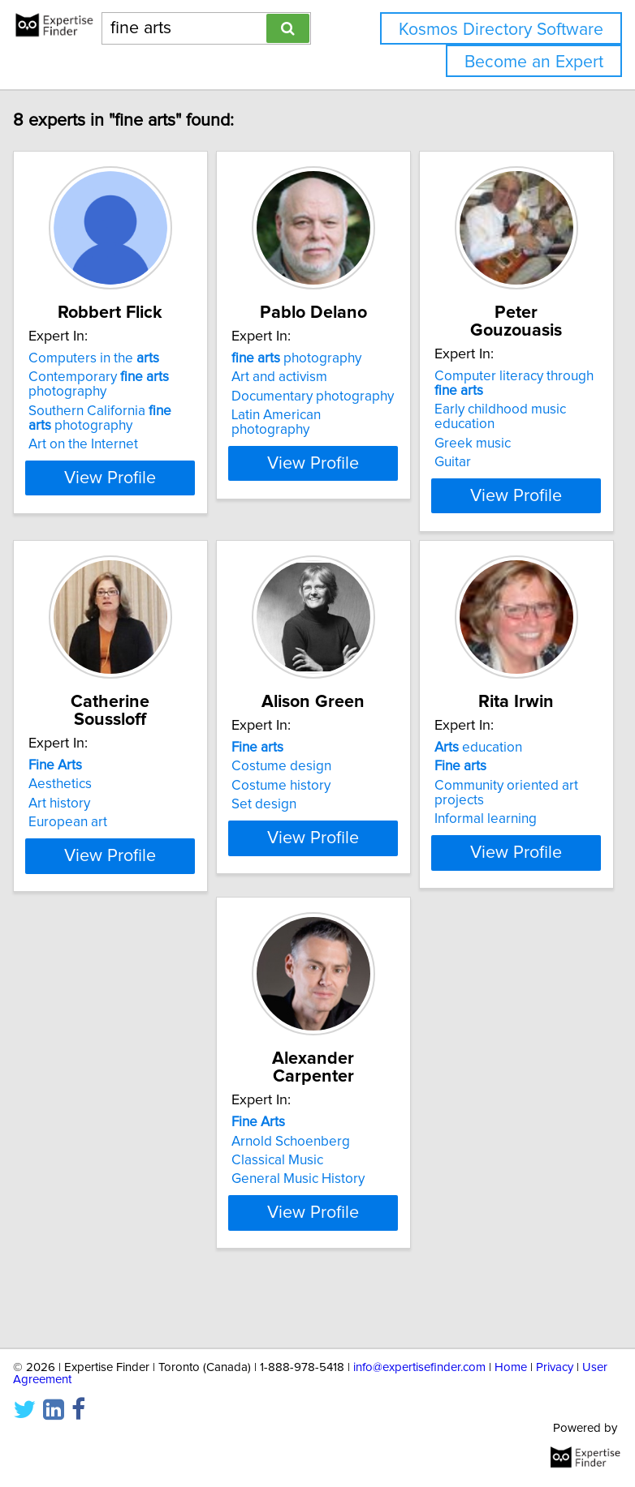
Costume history (280, 803)
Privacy (554, 1367)
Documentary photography (312, 414)
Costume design (281, 784)
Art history (59, 803)
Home (511, 1367)
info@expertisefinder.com (419, 1367)
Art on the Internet (83, 462)
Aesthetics (60, 784)
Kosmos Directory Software (501, 29)
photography (296, 376)
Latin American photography (276, 440)
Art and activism (279, 395)
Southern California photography (99, 436)
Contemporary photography (98, 402)
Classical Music (74, 1192)
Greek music (472, 443)
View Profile (111, 495)
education (478, 765)
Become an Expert (533, 62)
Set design (263, 822)
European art (67, 822)
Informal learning (485, 836)
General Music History (95, 1211)
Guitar (452, 462)
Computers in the (93, 376)
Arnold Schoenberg (87, 1173)
